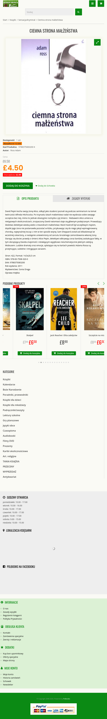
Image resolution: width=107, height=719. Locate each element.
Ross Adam (16, 150)
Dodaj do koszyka (18, 185)
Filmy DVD (8, 440)
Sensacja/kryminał (26, 20)
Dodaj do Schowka (46, 185)
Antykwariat (9, 476)
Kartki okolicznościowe (15, 451)
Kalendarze (9, 384)
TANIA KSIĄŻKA (11, 461)
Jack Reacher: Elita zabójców (71, 335)
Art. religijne (9, 456)
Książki (13, 20)
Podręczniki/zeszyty (13, 410)
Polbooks (66, 699)
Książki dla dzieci (12, 399)
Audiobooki (9, 435)
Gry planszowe (11, 420)
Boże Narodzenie (12, 389)
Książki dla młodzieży (14, 405)
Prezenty (8, 446)
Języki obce (9, 425)
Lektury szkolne (11, 415)
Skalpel (37, 335)
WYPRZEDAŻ (9, 471)
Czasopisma (9, 430)
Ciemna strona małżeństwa (50, 20)
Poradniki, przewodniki (15, 394)
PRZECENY (8, 466)
